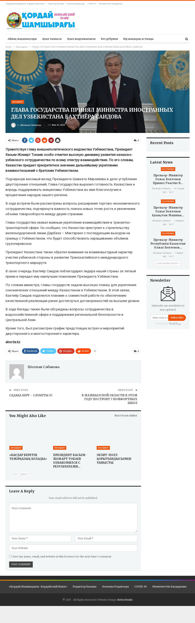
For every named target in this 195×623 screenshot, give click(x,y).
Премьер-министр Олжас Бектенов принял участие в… (168, 179)
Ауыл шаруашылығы (81, 38)
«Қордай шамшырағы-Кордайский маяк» (25, 4)
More (162, 38)
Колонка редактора (76, 4)
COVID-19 (92, 4)
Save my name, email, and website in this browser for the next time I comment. (62, 556)
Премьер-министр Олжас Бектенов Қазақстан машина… (168, 211)
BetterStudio (125, 599)
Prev (14, 474)
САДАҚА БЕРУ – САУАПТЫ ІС (31, 394)
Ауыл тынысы (52, 38)
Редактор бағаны (56, 4)
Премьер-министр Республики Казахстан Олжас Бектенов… (168, 243)
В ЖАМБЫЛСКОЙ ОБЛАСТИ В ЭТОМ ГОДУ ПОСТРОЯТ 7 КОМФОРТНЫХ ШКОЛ (109, 398)
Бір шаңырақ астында (138, 38)
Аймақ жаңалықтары (22, 38)
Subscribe (177, 317)
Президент (17, 102)
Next (25, 474)
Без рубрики (109, 38)
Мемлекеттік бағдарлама (110, 4)
